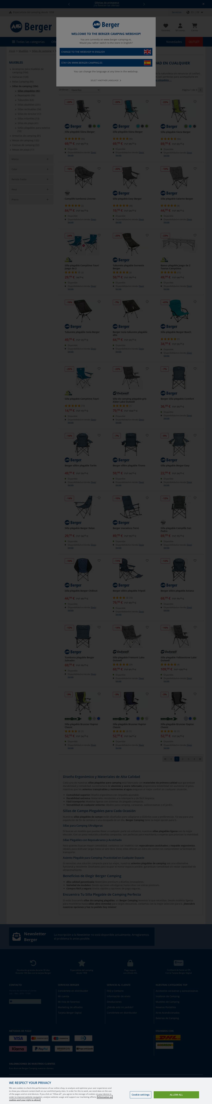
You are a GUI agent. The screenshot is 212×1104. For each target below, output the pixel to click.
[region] (106, 1091)
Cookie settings (141, 1094)
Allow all (176, 1094)
